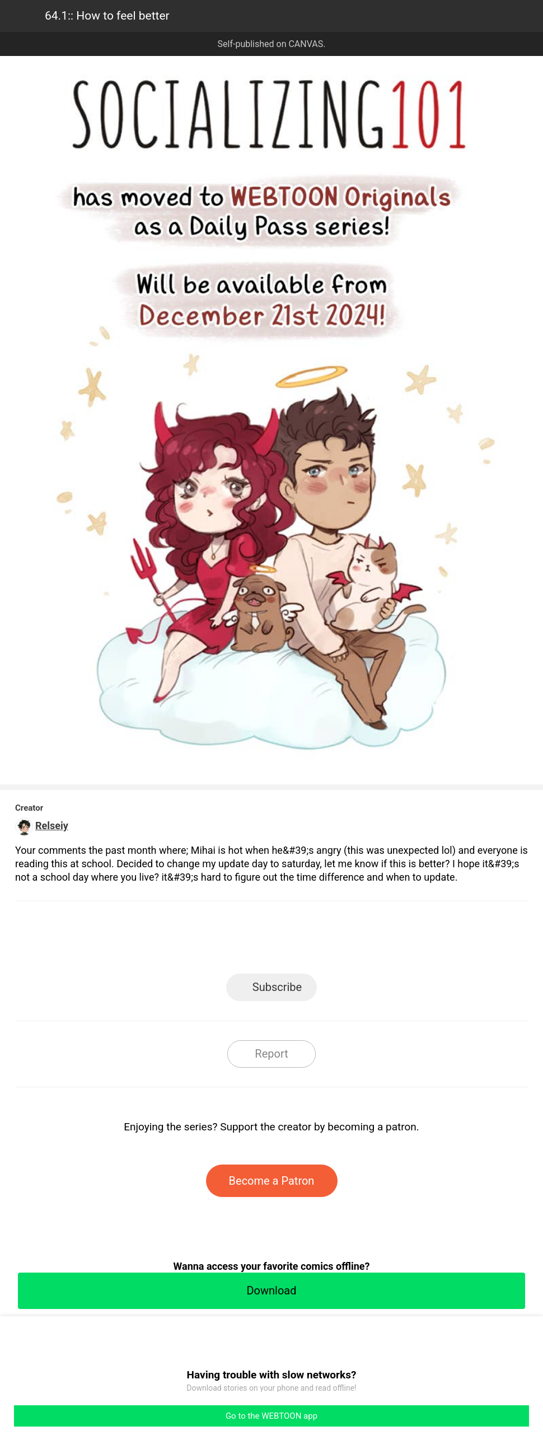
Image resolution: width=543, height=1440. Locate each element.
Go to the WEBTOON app (271, 1416)
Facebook (221, 941)
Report (271, 1053)
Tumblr (322, 941)
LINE (171, 941)
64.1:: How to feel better (107, 15)
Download (271, 1290)
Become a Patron (272, 1180)
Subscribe (277, 987)
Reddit (372, 941)
